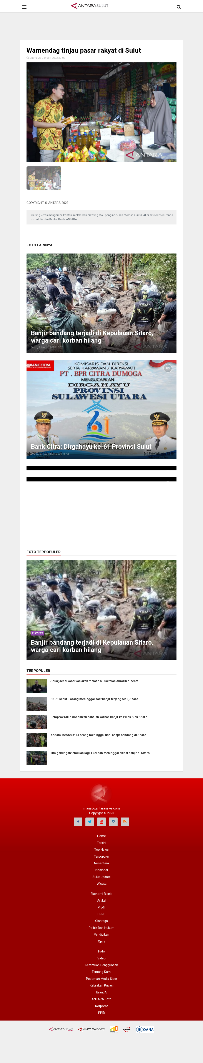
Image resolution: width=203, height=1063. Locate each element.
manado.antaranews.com (101, 808)
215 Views (37, 633)
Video (101, 958)
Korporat (101, 1006)
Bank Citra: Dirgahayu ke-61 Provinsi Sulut (94, 446)
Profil (101, 907)
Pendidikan (101, 934)
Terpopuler (101, 856)
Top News (101, 850)
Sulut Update (102, 877)
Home (101, 836)
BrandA (101, 992)
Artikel (101, 900)
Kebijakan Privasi (101, 985)
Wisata (101, 884)
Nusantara (101, 863)
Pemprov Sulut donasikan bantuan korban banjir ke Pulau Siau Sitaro (98, 717)
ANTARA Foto (101, 999)
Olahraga (101, 921)
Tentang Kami (101, 972)
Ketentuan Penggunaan (101, 965)
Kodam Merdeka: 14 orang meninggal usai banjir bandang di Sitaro (98, 735)
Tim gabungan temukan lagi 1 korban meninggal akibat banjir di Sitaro (100, 753)
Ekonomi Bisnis (101, 894)
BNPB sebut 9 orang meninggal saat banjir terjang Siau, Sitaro (94, 699)
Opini (101, 941)
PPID (101, 1013)
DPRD (101, 914)
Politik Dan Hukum (101, 928)
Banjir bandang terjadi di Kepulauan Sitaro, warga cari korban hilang (94, 336)
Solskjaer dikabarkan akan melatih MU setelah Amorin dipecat (94, 681)
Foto (101, 951)
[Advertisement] (106, 23)
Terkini (101, 843)
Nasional (101, 870)
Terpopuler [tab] (38, 670)
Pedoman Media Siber (101, 979)
